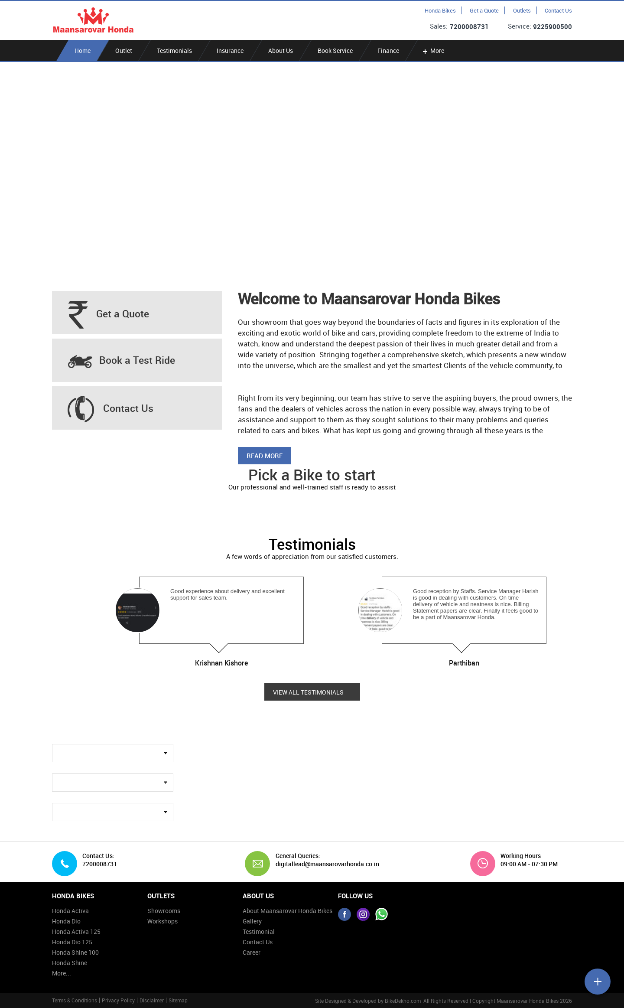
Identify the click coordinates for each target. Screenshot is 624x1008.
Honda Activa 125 (76, 931)
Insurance (230, 50)
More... (61, 973)
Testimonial (259, 931)
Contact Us (558, 10)
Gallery (252, 921)
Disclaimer (152, 1000)
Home (83, 50)
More (432, 50)
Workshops (162, 921)
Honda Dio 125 (72, 942)
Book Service (335, 50)
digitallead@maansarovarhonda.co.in (324, 864)
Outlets (522, 10)
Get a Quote (484, 10)
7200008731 (469, 26)
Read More (265, 455)
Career (251, 952)
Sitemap (178, 1000)
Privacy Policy (118, 1000)
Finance (388, 50)
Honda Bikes (440, 10)
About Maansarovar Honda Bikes (287, 911)
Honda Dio (66, 921)
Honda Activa (70, 911)
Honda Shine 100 (75, 952)
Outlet (123, 50)
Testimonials (174, 50)
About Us (280, 50)
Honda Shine (69, 963)
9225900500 (552, 26)
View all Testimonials (308, 692)
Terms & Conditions (74, 1000)
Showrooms (163, 911)
